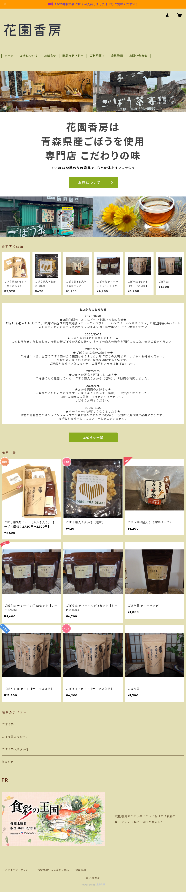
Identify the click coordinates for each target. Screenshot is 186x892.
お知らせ (50, 56)
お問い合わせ (138, 56)
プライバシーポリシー (18, 869)
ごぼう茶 (8, 724)
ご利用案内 (97, 56)
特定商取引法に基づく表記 (53, 869)
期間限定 (8, 762)
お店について (29, 56)
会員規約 (81, 869)
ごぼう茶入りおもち (15, 737)
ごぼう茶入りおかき (15, 749)
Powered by (93, 884)
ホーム (9, 56)
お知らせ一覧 (93, 438)
